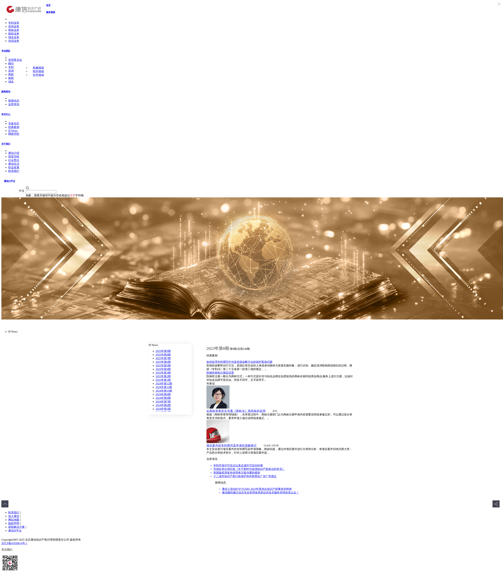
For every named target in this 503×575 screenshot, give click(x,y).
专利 (11, 67)
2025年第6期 (163, 361)
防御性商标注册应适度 (220, 372)
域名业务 (13, 37)
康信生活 (13, 163)
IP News (13, 130)
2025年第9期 (163, 351)
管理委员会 (15, 59)
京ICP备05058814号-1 (14, 543)
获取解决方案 (16, 526)
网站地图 (13, 519)
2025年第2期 (163, 376)
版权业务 (13, 33)
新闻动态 (13, 100)
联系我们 (13, 171)
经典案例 (13, 127)
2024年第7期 (163, 401)
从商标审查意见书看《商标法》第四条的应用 (236, 410)
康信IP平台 (9, 181)
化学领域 (38, 74)
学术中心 (5, 114)
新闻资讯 (5, 91)
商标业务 (13, 30)
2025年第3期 (163, 372)
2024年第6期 (163, 405)
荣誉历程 (13, 156)
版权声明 (13, 523)
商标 (11, 74)
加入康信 (13, 516)
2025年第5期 (163, 365)
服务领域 (50, 12)
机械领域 (38, 67)
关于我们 (5, 144)
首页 (48, 5)
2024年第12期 (164, 383)
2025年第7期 (163, 358)
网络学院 (13, 133)
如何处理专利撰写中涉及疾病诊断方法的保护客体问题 (239, 361)
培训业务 (13, 40)
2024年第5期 (163, 408)
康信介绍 (13, 152)
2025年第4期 (163, 369)
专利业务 (13, 22)
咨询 (11, 70)
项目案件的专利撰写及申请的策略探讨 (231, 445)
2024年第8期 (163, 398)
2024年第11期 (164, 387)
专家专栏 (13, 123)
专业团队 (5, 51)
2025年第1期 (163, 379)
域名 (11, 81)
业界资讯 (13, 104)
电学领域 (38, 71)
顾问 (11, 63)
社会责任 (13, 160)
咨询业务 (13, 26)
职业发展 (13, 167)
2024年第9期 (163, 394)
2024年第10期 (164, 390)
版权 (11, 78)
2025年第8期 (163, 354)
